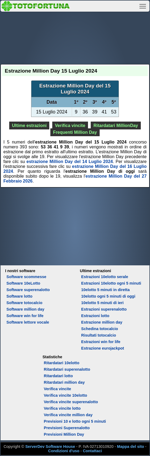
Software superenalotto (28, 290)
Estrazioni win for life (100, 342)
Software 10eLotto (23, 283)
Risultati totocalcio (98, 335)
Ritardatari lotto (58, 376)
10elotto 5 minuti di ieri (102, 303)
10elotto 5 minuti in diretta (105, 290)
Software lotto (19, 296)
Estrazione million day (101, 322)
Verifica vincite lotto (62, 408)
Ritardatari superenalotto (67, 369)
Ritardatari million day (64, 382)
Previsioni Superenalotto (67, 428)
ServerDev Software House (50, 446)
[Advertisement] (75, 37)
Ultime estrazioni (29, 125)
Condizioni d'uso (63, 451)
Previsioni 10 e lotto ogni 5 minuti (75, 421)
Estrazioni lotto (95, 316)
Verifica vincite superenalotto (71, 402)
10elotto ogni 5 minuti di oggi (108, 296)
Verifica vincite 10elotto (65, 395)
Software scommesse (26, 277)
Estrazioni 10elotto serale (104, 277)
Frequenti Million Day (75, 132)
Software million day (25, 309)
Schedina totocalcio (99, 329)
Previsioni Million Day (64, 434)
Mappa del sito (130, 446)
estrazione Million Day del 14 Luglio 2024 (70, 161)
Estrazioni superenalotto (104, 309)
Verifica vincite (70, 125)
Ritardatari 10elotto (61, 363)
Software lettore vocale (27, 322)
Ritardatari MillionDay (115, 125)
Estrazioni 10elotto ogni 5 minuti (111, 283)
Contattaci (92, 451)
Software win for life (25, 316)
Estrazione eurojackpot (102, 348)
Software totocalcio (24, 303)
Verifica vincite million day (68, 415)
